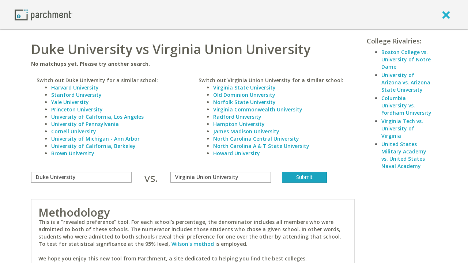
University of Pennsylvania (85, 124)
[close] (446, 14)
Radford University (237, 116)
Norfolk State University (244, 102)
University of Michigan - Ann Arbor (95, 138)
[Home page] (43, 14)
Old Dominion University (244, 94)
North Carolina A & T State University (261, 145)
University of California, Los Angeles (97, 116)
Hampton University (239, 124)
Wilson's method (192, 243)
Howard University (236, 153)
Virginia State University (244, 87)
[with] (220, 177)
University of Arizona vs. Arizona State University (405, 82)
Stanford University (76, 94)
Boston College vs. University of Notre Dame (406, 59)
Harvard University (75, 87)
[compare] (81, 177)
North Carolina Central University (256, 138)
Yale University (70, 102)
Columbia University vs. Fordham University (406, 105)
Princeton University (77, 109)
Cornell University (73, 131)
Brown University (72, 153)
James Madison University (246, 131)
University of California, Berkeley (93, 145)
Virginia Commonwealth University (257, 109)
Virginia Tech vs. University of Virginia (402, 128)
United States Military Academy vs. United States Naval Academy (403, 155)
